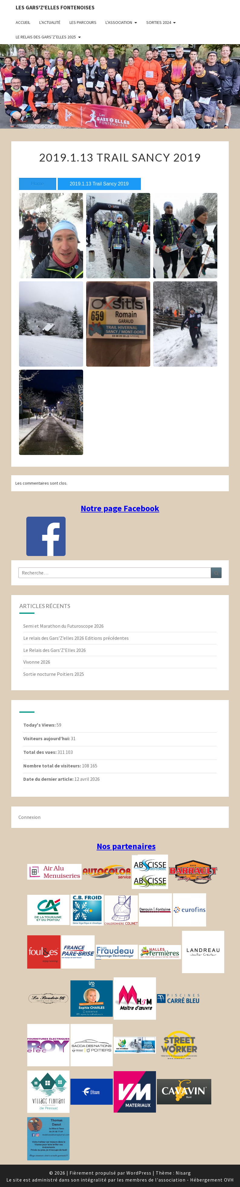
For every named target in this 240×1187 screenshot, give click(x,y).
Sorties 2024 (158, 22)
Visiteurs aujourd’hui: (47, 738)
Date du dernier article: (48, 779)
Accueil (23, 22)
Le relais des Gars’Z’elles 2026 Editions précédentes (76, 638)
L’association (118, 22)
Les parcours (83, 22)
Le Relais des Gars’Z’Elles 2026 (54, 650)
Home (37, 183)
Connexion (29, 817)
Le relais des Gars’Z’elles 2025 (46, 37)
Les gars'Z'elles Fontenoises (55, 7)
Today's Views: (40, 725)
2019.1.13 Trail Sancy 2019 (99, 183)
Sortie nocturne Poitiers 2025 (53, 674)
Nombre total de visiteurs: (52, 766)
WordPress (138, 1173)
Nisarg (183, 1173)
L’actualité (49, 22)
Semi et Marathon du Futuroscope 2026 (63, 626)
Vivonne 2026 (36, 662)
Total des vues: (40, 752)
